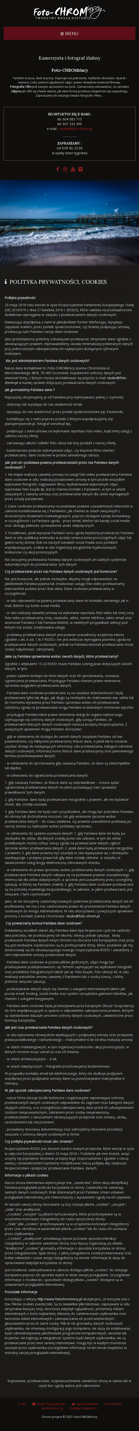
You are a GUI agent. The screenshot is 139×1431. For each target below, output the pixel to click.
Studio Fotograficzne (51, 1405)
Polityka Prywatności (83, 1410)
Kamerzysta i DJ (52, 1410)
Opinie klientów (87, 1405)
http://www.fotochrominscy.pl (60, 1299)
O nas (22, 1405)
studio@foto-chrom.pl (75, 128)
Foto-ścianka (113, 1405)
